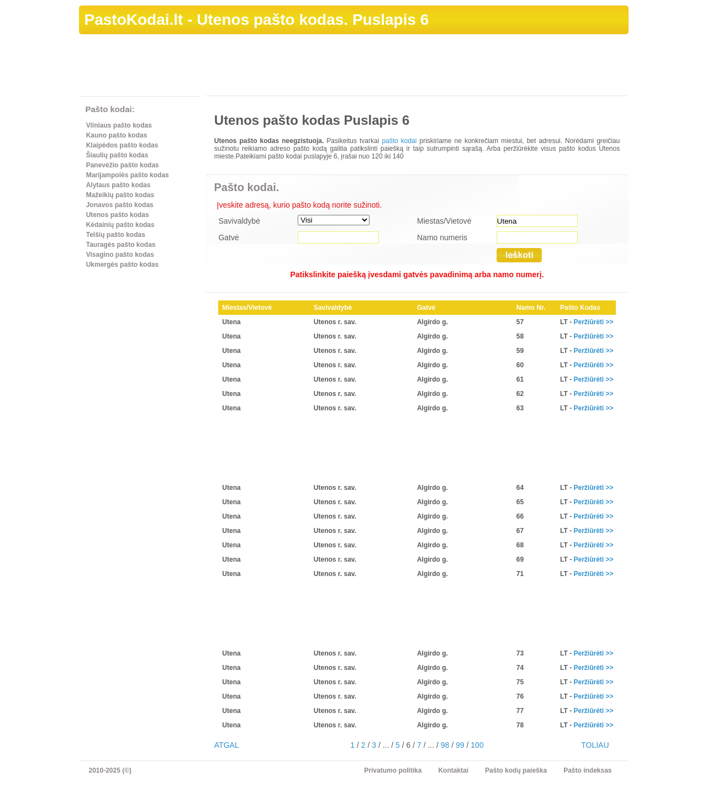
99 (460, 745)
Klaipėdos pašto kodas (122, 145)
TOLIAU (595, 745)
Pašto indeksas (587, 770)
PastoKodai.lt (134, 19)
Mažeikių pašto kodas (120, 195)
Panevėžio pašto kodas (122, 165)
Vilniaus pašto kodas (119, 125)
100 (477, 745)
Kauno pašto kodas (116, 135)
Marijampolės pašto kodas (127, 175)
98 (445, 745)
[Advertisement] (427, 67)
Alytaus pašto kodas (118, 185)
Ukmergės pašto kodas (122, 264)
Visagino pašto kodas (120, 254)
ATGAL (226, 745)
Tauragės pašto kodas (121, 245)
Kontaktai (453, 770)
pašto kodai (399, 141)
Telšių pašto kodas (115, 235)
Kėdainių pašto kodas (120, 225)
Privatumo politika (392, 770)
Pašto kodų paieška (516, 770)
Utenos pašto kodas (117, 215)
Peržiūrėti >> (593, 322)
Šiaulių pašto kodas (117, 155)
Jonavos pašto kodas (120, 205)
